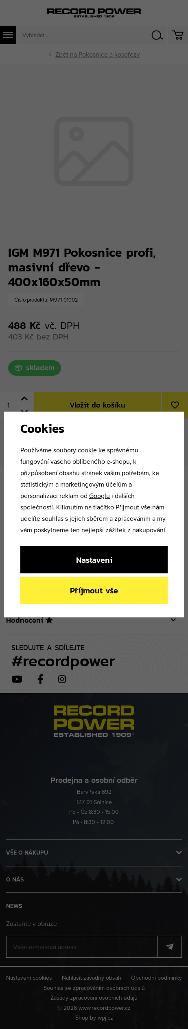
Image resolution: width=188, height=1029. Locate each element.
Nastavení (94, 560)
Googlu (99, 495)
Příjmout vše (94, 590)
